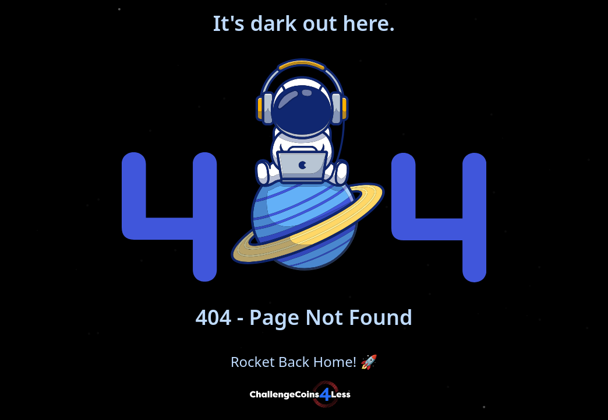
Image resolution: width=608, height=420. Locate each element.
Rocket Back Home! (304, 361)
